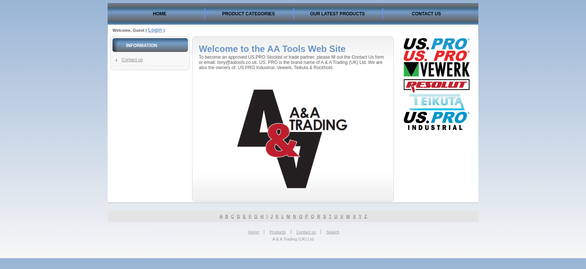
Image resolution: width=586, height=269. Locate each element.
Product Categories (248, 13)
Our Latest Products (337, 13)
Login (155, 30)
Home (159, 13)
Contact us (426, 13)
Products (277, 232)
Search (332, 232)
